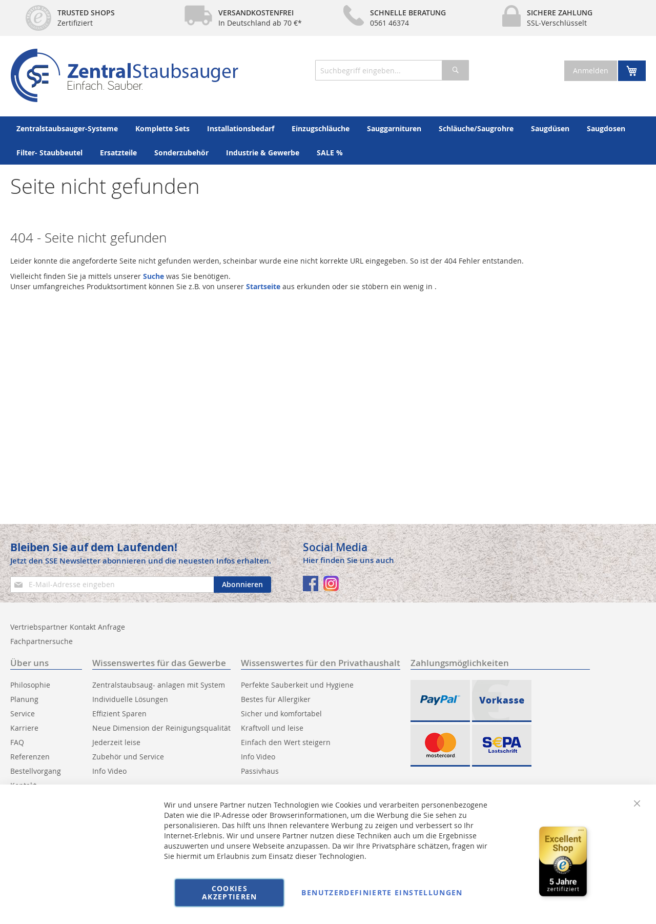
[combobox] (392, 70)
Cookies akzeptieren (229, 892)
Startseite (263, 286)
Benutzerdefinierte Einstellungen (381, 892)
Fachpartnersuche (41, 641)
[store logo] (124, 75)
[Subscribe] (242, 584)
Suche (153, 276)
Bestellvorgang (35, 771)
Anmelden (590, 70)
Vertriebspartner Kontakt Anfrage (67, 627)
